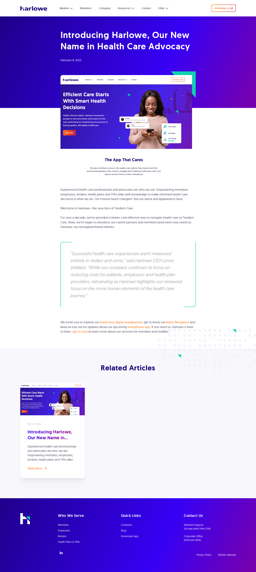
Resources (124, 8)
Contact (146, 8)
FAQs (161, 8)
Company (105, 8)
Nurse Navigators (177, 322)
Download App (130, 536)
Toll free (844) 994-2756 (197, 528)
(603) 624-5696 (192, 540)
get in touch (81, 331)
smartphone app (139, 327)
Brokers (62, 536)
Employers (64, 530)
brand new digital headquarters (121, 322)
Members (86, 8)
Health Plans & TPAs (69, 542)
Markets (64, 8)
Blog (123, 530)
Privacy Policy (204, 554)
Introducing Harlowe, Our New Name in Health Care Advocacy (51, 437)
